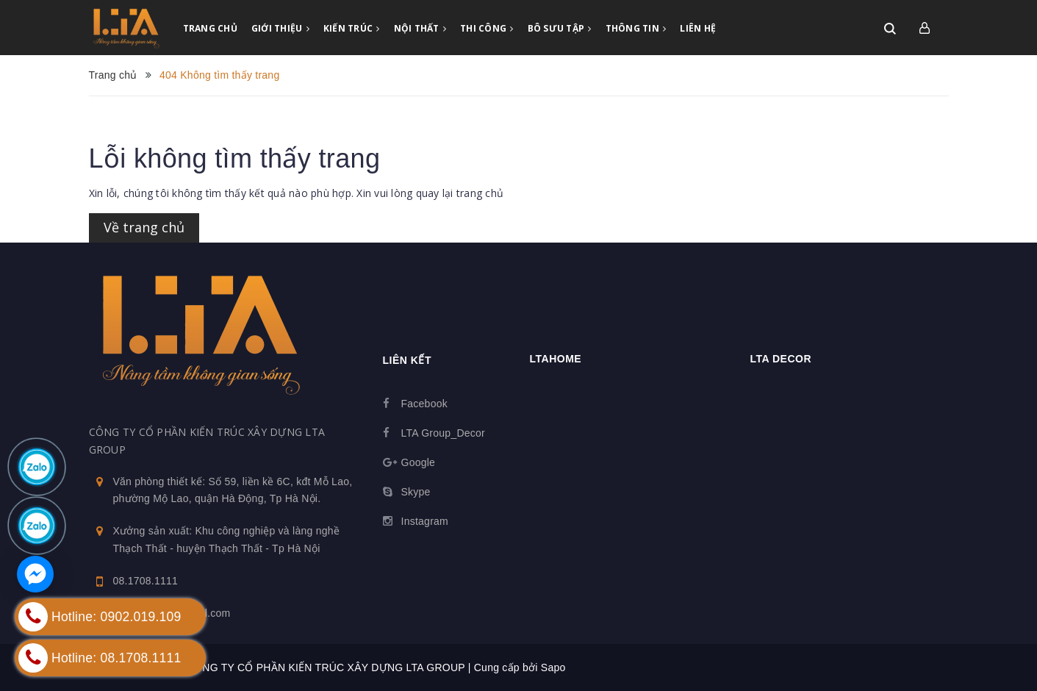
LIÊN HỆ (698, 28)
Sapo (553, 667)
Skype (416, 492)
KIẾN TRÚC (351, 28)
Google (418, 462)
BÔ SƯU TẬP (560, 28)
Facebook (424, 403)
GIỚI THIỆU (280, 28)
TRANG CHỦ (210, 28)
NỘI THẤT (420, 28)
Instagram (425, 521)
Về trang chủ (144, 227)
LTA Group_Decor (443, 433)
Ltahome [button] (556, 359)
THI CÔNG (487, 28)
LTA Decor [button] (781, 359)
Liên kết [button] (407, 360)
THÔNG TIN (636, 28)
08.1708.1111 (146, 581)
